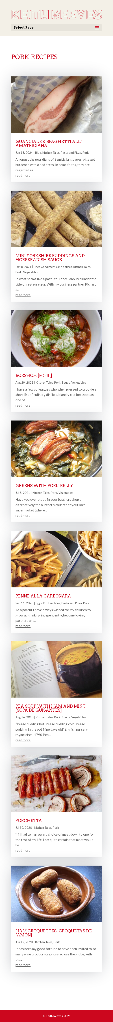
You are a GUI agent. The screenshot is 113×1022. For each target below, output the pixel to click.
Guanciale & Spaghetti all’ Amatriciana (48, 143)
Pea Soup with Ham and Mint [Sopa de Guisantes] (50, 708)
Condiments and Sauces (56, 267)
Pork (86, 152)
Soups (66, 382)
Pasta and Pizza (71, 152)
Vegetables (30, 272)
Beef (36, 267)
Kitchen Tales (50, 152)
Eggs (39, 603)
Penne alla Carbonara (43, 596)
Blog (38, 152)
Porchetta (28, 820)
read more (22, 175)
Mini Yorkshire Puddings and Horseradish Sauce (50, 257)
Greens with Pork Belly (44, 485)
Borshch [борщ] (33, 375)
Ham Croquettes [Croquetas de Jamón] (53, 933)
